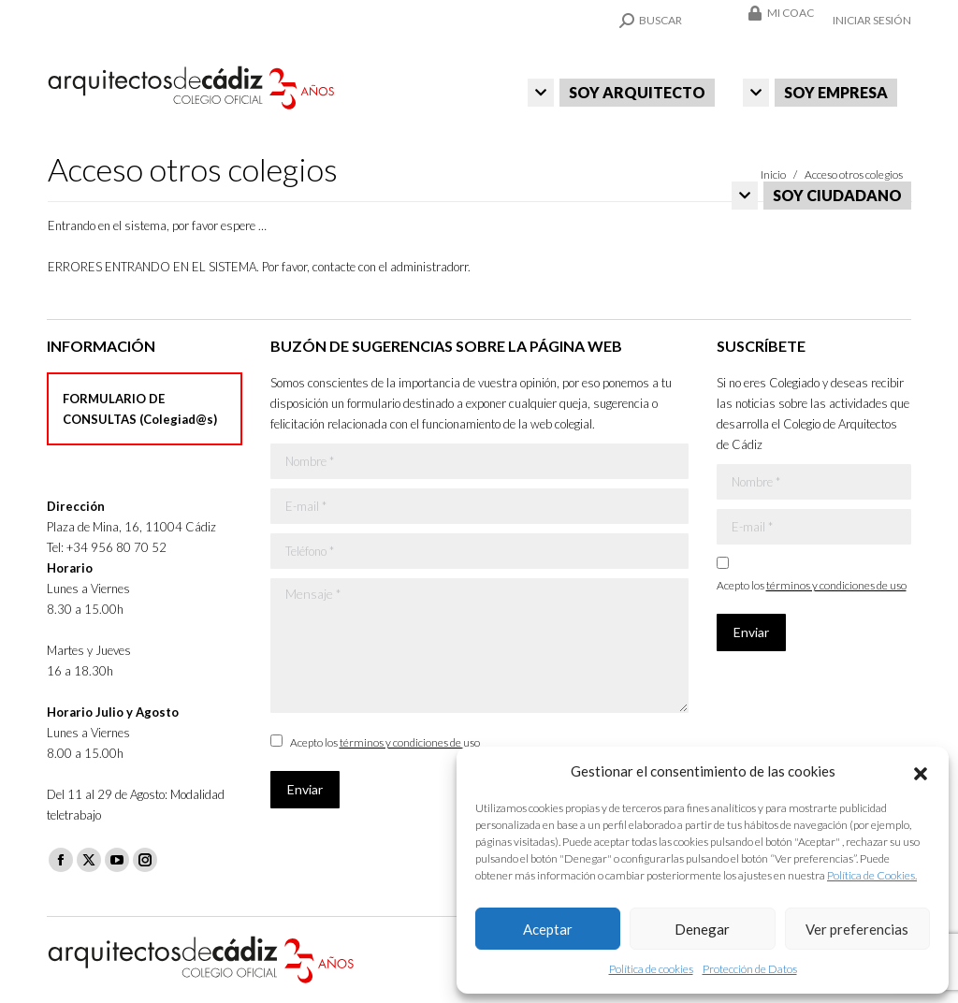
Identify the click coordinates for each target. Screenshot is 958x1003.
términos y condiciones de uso (410, 742)
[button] (920, 771)
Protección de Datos (750, 969)
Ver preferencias (857, 929)
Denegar (702, 929)
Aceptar (548, 929)
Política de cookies (651, 969)
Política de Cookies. (872, 875)
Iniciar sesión (872, 20)
